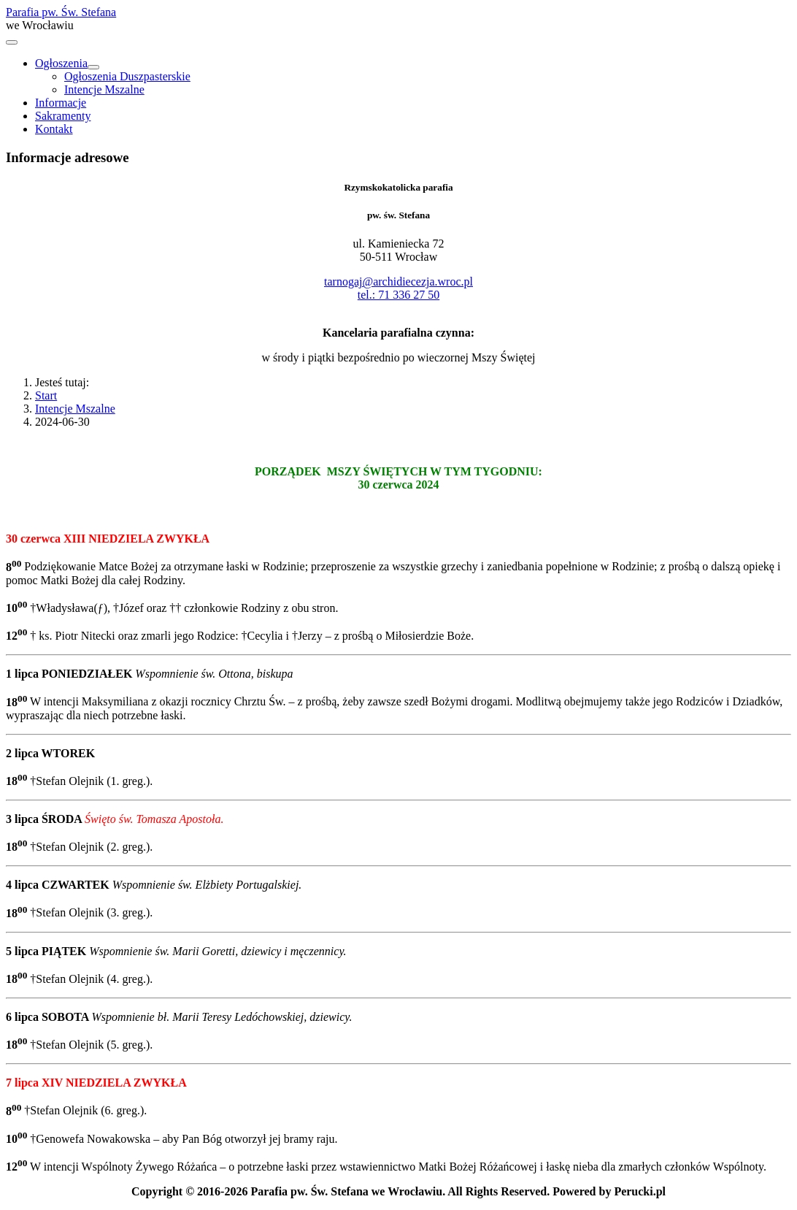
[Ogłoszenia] (93, 67)
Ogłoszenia (61, 63)
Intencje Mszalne (104, 89)
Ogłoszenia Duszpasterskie (127, 76)
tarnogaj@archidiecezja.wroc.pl (398, 281)
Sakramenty (63, 116)
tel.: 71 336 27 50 (398, 294)
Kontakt (54, 129)
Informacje (60, 102)
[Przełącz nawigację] (12, 42)
